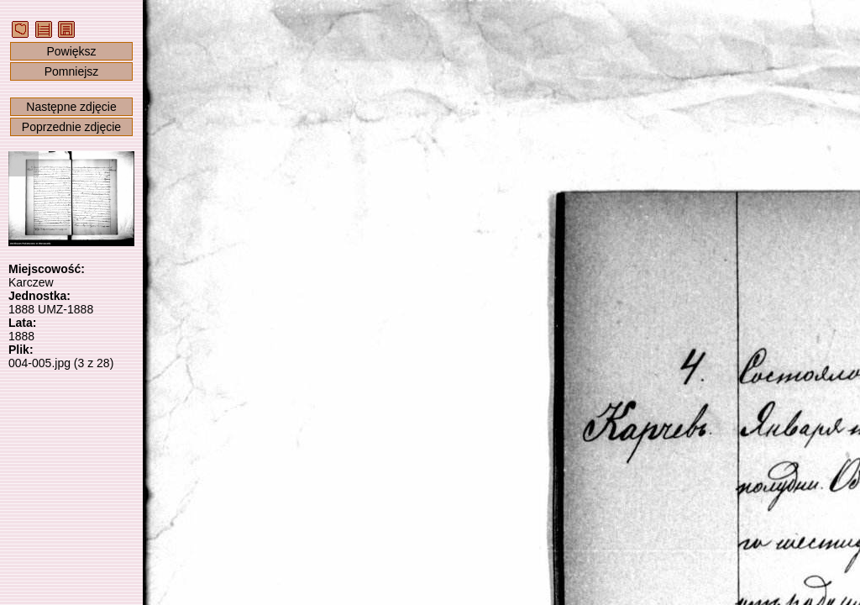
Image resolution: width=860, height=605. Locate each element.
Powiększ (71, 51)
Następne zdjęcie (71, 106)
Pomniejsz (72, 71)
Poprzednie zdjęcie (71, 127)
